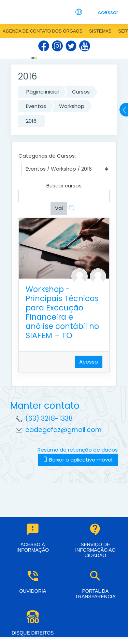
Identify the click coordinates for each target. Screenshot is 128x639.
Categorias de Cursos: (47, 155)
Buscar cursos (64, 185)
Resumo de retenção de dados (78, 449)
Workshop (71, 106)
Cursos (81, 91)
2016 (31, 120)
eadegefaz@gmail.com (63, 429)
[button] (73, 208)
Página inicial (42, 91)
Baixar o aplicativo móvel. (78, 459)
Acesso (88, 361)
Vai (59, 208)
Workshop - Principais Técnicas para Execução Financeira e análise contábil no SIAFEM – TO (62, 312)
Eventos (36, 106)
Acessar (108, 12)
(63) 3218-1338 (49, 418)
